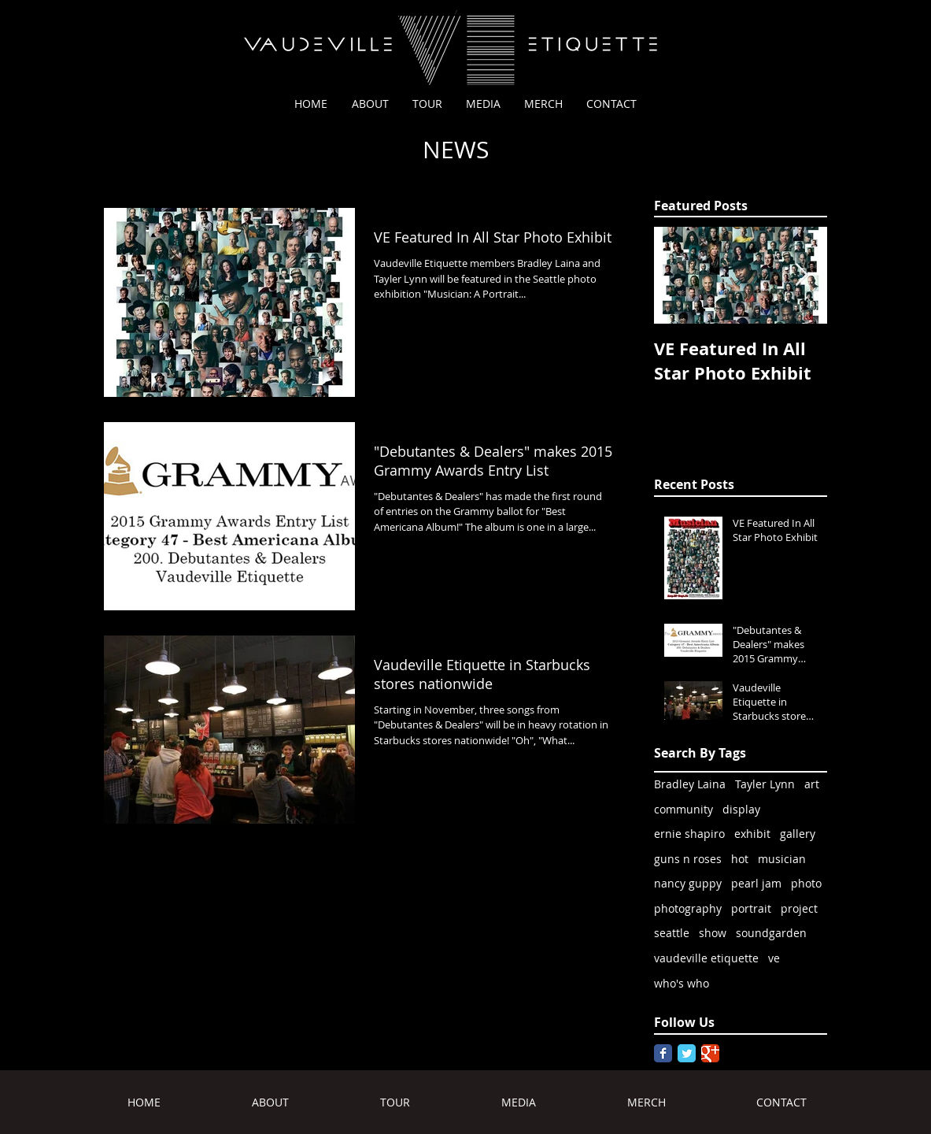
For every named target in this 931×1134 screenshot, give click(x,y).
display (741, 809)
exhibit (752, 833)
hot (739, 858)
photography (688, 908)
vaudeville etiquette (706, 958)
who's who (681, 983)
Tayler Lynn (765, 783)
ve (774, 958)
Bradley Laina (690, 783)
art (811, 783)
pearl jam (756, 883)
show (712, 932)
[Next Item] (802, 276)
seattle (671, 932)
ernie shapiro (689, 833)
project (799, 908)
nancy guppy (688, 883)
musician (782, 858)
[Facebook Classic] (663, 1053)
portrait (751, 908)
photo (806, 883)
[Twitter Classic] (687, 1053)
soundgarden (771, 932)
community (683, 809)
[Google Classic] (710, 1053)
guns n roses (688, 858)
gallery (797, 833)
